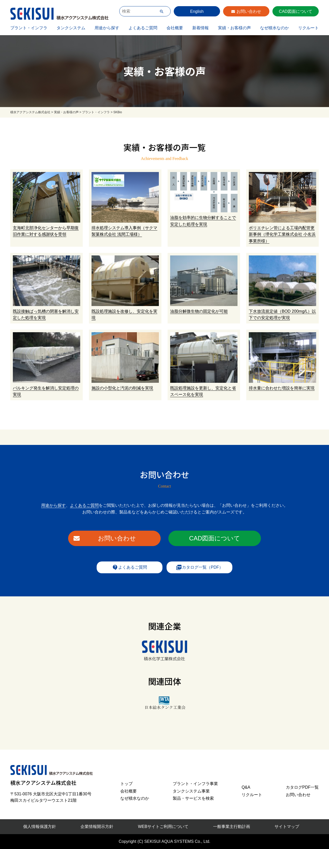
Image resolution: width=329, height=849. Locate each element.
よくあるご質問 (143, 28)
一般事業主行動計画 (231, 826)
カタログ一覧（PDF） (199, 567)
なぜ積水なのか (274, 28)
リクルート (308, 28)
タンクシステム (71, 28)
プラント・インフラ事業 (195, 783)
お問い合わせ (248, 11)
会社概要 (175, 28)
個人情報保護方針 (39, 826)
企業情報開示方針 (96, 826)
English (197, 11)
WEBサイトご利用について (163, 826)
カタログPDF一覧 (302, 787)
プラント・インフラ (28, 28)
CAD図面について (295, 11)
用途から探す (107, 28)
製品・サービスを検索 (193, 798)
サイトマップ (287, 826)
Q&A (246, 787)
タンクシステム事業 (191, 791)
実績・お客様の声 (234, 28)
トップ (126, 783)
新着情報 (200, 28)
